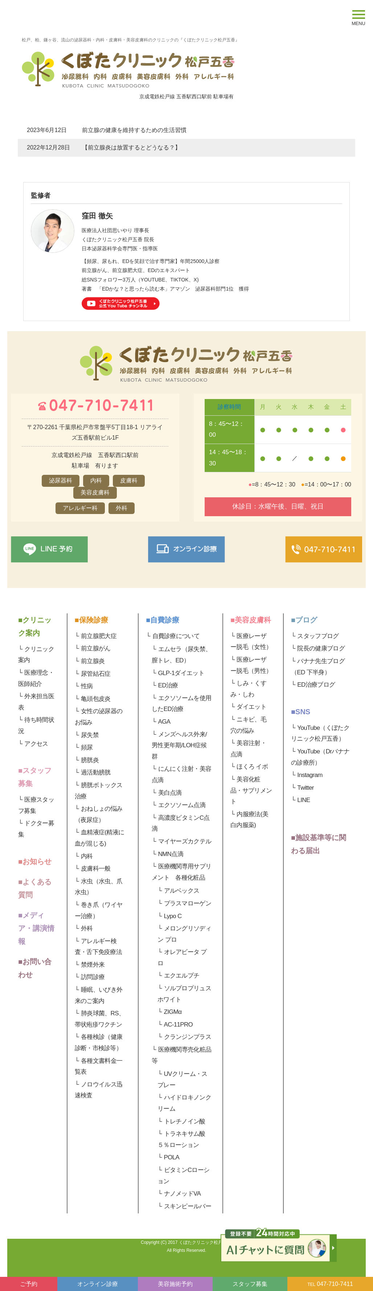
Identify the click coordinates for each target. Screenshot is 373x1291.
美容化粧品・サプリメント (251, 790)
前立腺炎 (92, 661)
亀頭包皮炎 (96, 698)
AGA (164, 721)
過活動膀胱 (96, 772)
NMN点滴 (170, 854)
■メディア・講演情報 (36, 928)
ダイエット (251, 706)
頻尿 (87, 747)
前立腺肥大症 (98, 636)
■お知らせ (35, 862)
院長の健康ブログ (321, 648)
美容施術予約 (175, 1284)
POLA (172, 1157)
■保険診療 (91, 620)
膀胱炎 (90, 760)
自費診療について (176, 636)
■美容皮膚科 (250, 620)
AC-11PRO (178, 1024)
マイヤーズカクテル (185, 841)
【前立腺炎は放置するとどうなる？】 (131, 147)
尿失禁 (90, 735)
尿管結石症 (96, 673)
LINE (303, 800)
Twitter (305, 787)
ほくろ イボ (252, 766)
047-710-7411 (330, 1284)
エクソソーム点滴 (182, 805)
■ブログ (304, 620)
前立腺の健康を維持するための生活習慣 (134, 130)
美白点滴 (170, 792)
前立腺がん (96, 648)
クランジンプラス (188, 1036)
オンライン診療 (97, 1284)
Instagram (309, 775)
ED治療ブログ (316, 684)
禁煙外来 (92, 964)
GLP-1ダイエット (181, 673)
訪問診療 (92, 977)
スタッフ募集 (250, 1284)
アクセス (36, 743)
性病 (87, 686)
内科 (87, 856)
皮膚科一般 (96, 868)
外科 (87, 928)
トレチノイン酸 (184, 1121)
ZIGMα (173, 1011)
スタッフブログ (318, 636)
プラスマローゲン (188, 903)
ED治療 (168, 685)
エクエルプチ (182, 975)
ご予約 (28, 1284)
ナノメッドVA (182, 1193)
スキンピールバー (188, 1206)
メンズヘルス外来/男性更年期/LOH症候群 (179, 745)
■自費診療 (162, 620)
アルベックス (182, 890)
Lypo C (173, 916)
